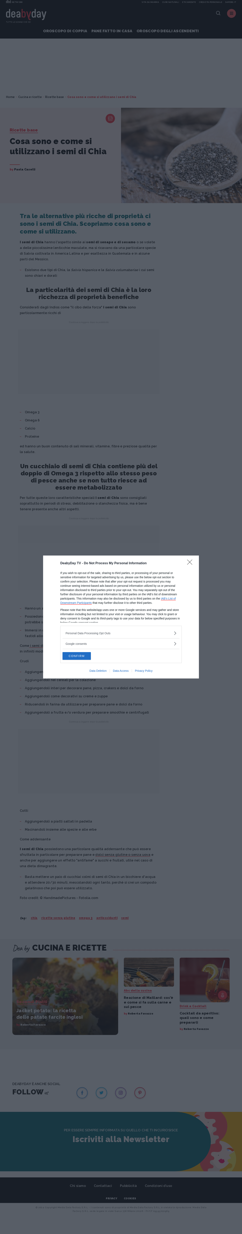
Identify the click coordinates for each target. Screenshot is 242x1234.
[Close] (191, 563)
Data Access (121, 671)
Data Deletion (98, 671)
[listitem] (121, 633)
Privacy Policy (144, 671)
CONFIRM (82, 656)
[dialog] (121, 617)
